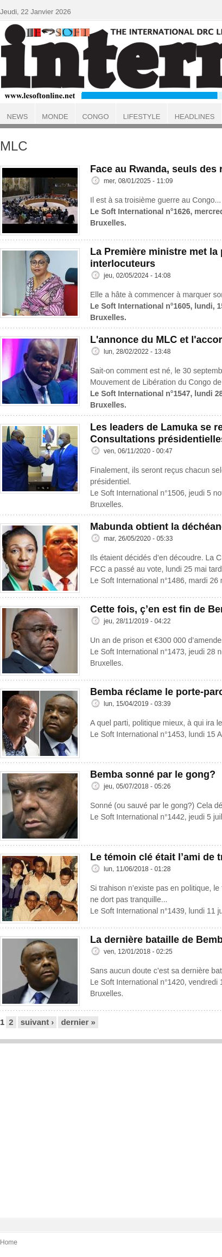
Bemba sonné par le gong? (152, 774)
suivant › (37, 1022)
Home (8, 1242)
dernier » (78, 1022)
